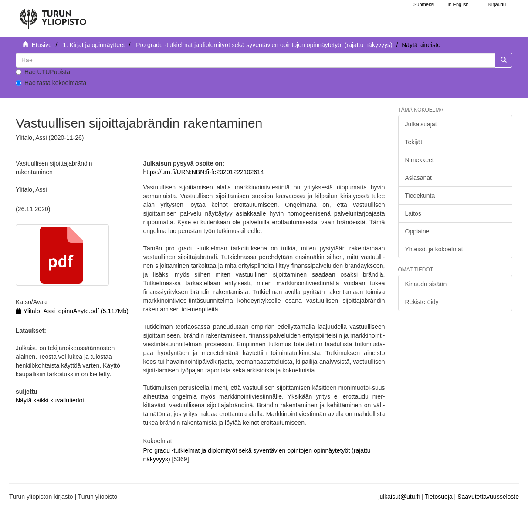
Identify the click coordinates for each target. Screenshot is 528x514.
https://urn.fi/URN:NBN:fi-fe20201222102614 (203, 172)
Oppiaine (417, 231)
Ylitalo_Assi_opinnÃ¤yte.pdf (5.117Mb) (72, 311)
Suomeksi (423, 4)
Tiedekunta (420, 195)
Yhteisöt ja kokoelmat (434, 249)
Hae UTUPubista (43, 71)
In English (457, 4)
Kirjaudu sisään (426, 284)
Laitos (413, 213)
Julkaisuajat (421, 124)
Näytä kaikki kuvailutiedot (50, 400)
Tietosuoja (439, 496)
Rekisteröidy (422, 301)
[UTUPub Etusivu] (52, 15)
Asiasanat (418, 177)
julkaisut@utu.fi (399, 496)
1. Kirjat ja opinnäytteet (94, 44)
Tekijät (414, 142)
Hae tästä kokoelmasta (51, 82)
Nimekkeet (419, 159)
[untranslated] (255, 60)
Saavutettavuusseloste (488, 496)
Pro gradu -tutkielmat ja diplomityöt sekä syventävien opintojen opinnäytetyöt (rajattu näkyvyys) (264, 44)
